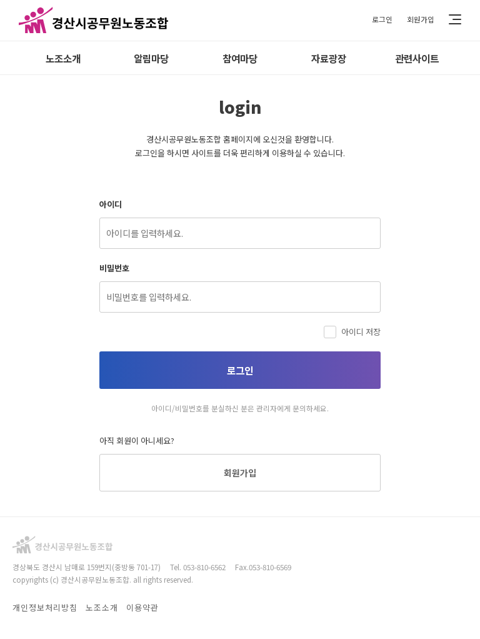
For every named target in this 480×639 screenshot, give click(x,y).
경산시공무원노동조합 (94, 20)
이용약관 (142, 608)
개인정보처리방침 (45, 608)
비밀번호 (114, 268)
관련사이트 (417, 58)
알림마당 (151, 58)
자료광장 (328, 58)
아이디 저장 (352, 332)
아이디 (110, 204)
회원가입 (420, 19)
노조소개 (63, 58)
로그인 (382, 19)
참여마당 (240, 58)
